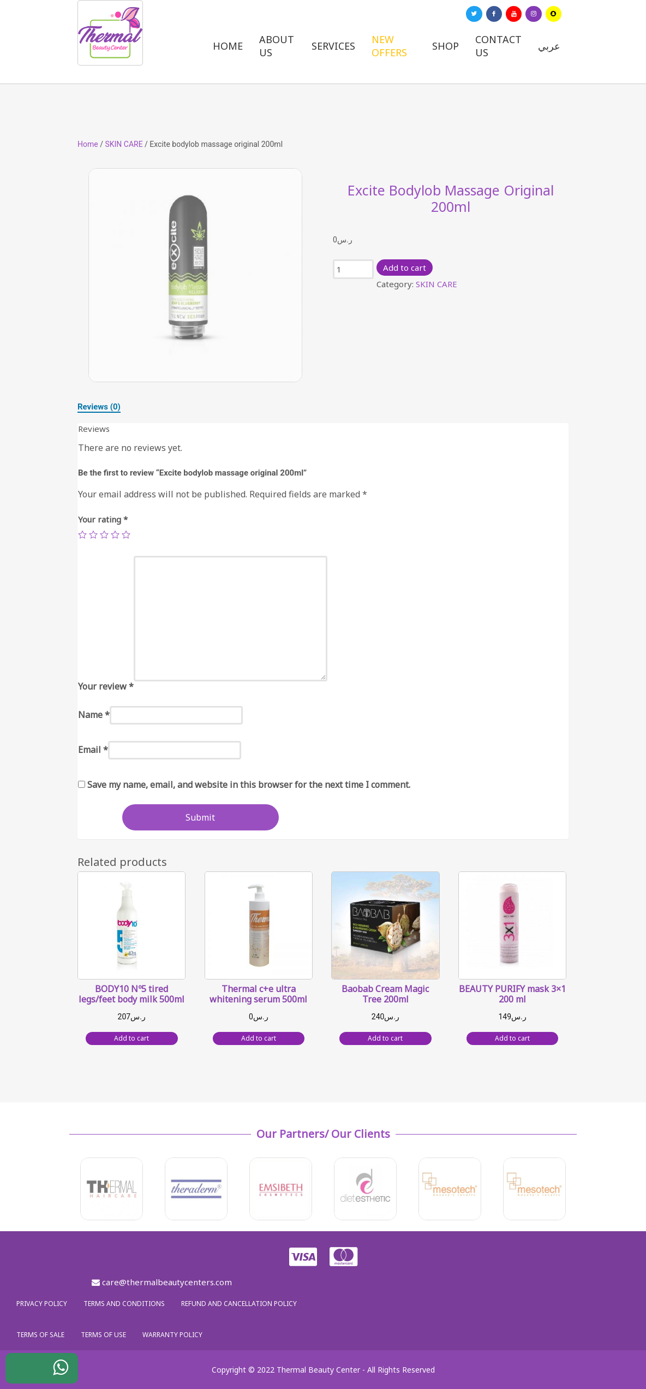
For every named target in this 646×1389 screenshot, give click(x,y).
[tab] (99, 407)
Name (94, 715)
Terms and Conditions (124, 1303)
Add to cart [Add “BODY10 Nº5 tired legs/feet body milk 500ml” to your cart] (131, 1038)
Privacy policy (41, 1303)
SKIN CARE (123, 144)
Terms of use (103, 1334)
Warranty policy (172, 1334)
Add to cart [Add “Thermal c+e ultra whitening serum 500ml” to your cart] (258, 1038)
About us (276, 46)
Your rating (103, 519)
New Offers (389, 46)
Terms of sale (40, 1334)
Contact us (498, 46)
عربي (549, 45)
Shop (445, 45)
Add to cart (404, 267)
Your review (106, 686)
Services (333, 45)
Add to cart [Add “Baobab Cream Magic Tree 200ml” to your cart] (385, 1038)
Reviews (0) (99, 407)
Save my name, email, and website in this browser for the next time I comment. (248, 785)
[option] (195, 275)
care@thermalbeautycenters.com (162, 1282)
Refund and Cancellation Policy (239, 1303)
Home (228, 45)
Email (93, 750)
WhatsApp (52, 1371)
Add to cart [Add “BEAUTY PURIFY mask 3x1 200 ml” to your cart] (512, 1038)
